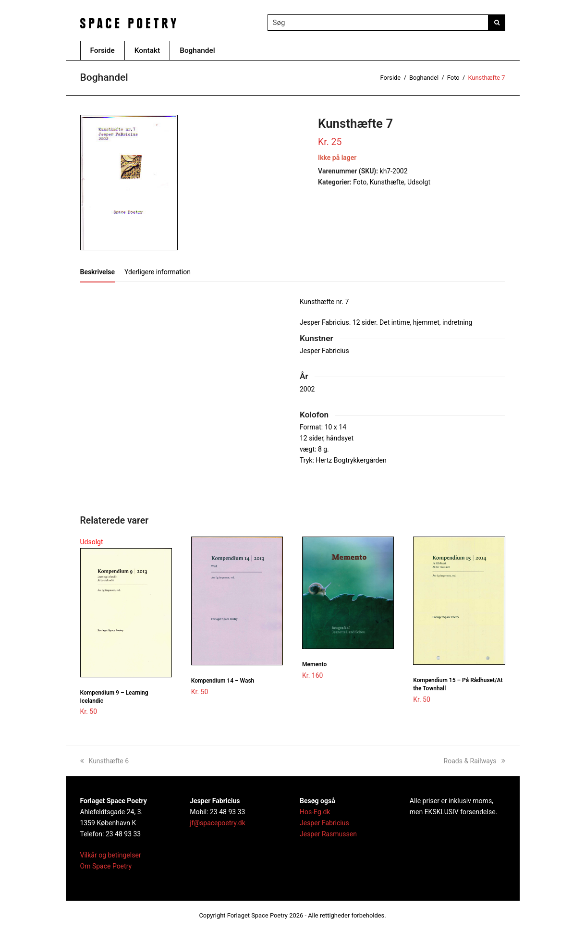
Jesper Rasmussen (328, 834)
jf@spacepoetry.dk (217, 823)
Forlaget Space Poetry (257, 915)
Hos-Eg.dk (315, 812)
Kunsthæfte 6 (104, 761)
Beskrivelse (97, 272)
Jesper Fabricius (324, 823)
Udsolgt (418, 182)
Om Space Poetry (106, 866)
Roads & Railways (474, 761)
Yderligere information (157, 272)
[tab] (97, 271)
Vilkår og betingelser (110, 855)
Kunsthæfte (386, 182)
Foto (359, 182)
